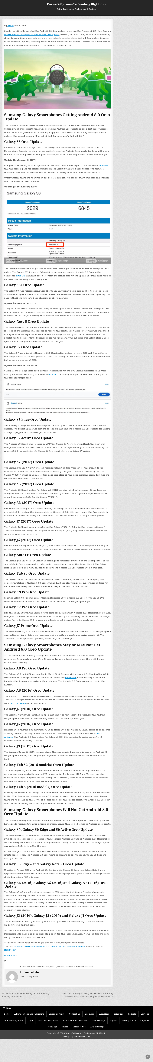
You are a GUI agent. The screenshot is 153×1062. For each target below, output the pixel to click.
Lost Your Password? (48, 1020)
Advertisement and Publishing (29, 1013)
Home (7, 1013)
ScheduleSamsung (81, 966)
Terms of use (79, 1026)
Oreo (47, 966)
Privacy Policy (129, 1020)
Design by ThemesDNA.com (76, 1036)
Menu (8, 1008)
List (43, 966)
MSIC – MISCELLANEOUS (75, 1020)
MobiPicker (10, 949)
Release (53, 966)
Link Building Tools (13, 1020)
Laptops (145, 1013)
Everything (104, 1013)
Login (30, 1020)
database (20, 275)
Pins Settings (98, 1020)
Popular (113, 1020)
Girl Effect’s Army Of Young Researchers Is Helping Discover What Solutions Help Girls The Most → (87, 995)
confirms (103, 165)
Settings (52, 1026)
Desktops (89, 1013)
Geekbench (70, 677)
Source (65, 1026)
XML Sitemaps (97, 1026)
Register (144, 1020)
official (52, 374)
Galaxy (38, 966)
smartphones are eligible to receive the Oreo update (31, 34)
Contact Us (74, 1013)
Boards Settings (57, 1013)
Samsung (61, 966)
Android (31, 966)
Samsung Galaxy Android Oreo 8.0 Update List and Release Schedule (49, 946)
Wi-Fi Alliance (18, 703)
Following (118, 1013)
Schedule (69, 966)
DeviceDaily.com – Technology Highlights (76, 4)
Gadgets (132, 1013)
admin (34, 972)
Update (92, 966)
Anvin (10, 25)
